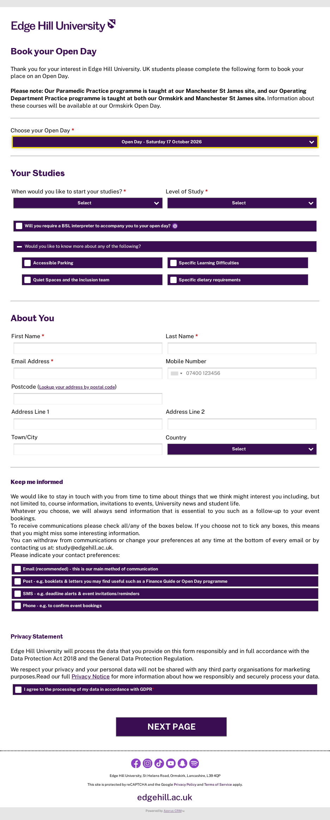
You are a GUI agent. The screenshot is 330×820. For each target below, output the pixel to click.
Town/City (24, 437)
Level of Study (187, 191)
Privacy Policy (185, 784)
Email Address (32, 361)
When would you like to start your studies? (68, 191)
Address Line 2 (185, 411)
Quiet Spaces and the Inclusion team (71, 279)
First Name (27, 336)
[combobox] (176, 373)
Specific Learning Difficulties (209, 262)
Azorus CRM (173, 811)
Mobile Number (186, 361)
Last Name (182, 336)
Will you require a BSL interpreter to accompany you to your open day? (102, 225)
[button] (171, 727)
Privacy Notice (91, 676)
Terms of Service (218, 784)
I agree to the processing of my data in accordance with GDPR (89, 689)
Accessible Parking (53, 262)
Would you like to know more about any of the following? (109, 246)
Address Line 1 (30, 411)
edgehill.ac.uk (164, 797)
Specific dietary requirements (210, 279)
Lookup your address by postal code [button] (77, 387)
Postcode (64, 386)
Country (176, 437)
